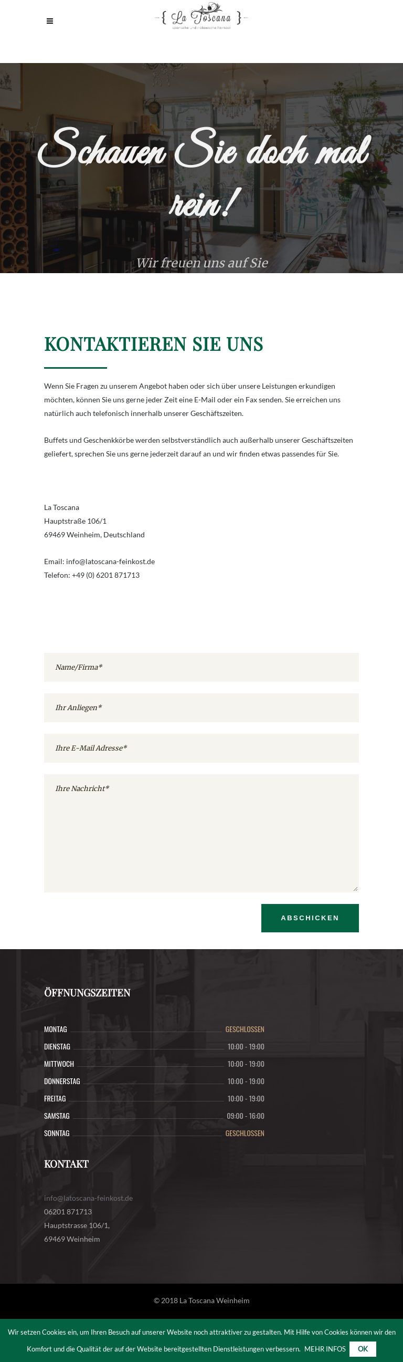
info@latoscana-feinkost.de (88, 1197)
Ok (363, 1349)
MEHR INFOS (325, 1349)
